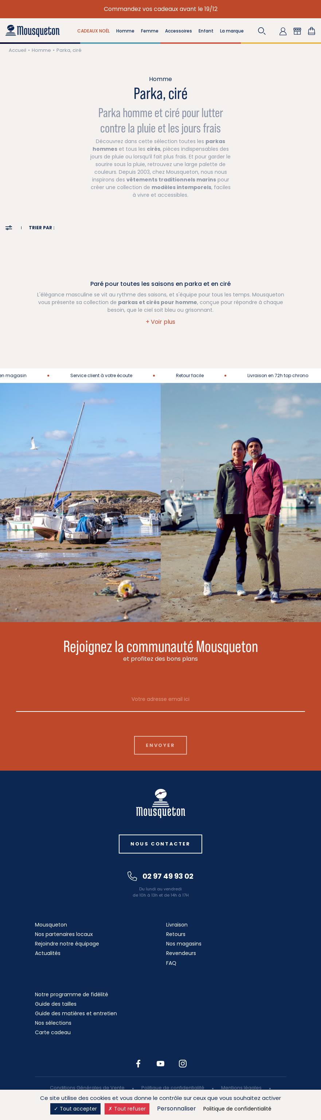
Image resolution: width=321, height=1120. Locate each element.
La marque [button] (232, 31)
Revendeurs (181, 953)
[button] (262, 31)
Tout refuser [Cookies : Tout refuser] (127, 1108)
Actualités (47, 953)
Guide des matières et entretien (76, 1013)
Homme (41, 50)
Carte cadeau (53, 1032)
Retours (175, 934)
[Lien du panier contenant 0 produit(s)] (312, 31)
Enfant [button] (206, 31)
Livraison (177, 924)
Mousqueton (51, 924)
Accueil (17, 50)
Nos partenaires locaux (64, 934)
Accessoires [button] (178, 31)
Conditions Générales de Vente (87, 1087)
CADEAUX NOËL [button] (93, 31)
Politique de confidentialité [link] (237, 1108)
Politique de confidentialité (172, 1087)
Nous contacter (160, 843)
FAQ (171, 963)
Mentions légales (241, 1087)
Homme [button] (125, 31)
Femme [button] (149, 31)
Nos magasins (183, 943)
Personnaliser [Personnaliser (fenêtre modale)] (176, 1108)
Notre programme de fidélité (71, 994)
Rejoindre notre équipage (67, 943)
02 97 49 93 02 (160, 876)
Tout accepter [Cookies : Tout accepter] (75, 1108)
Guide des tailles (56, 1004)
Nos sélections (53, 1023)
